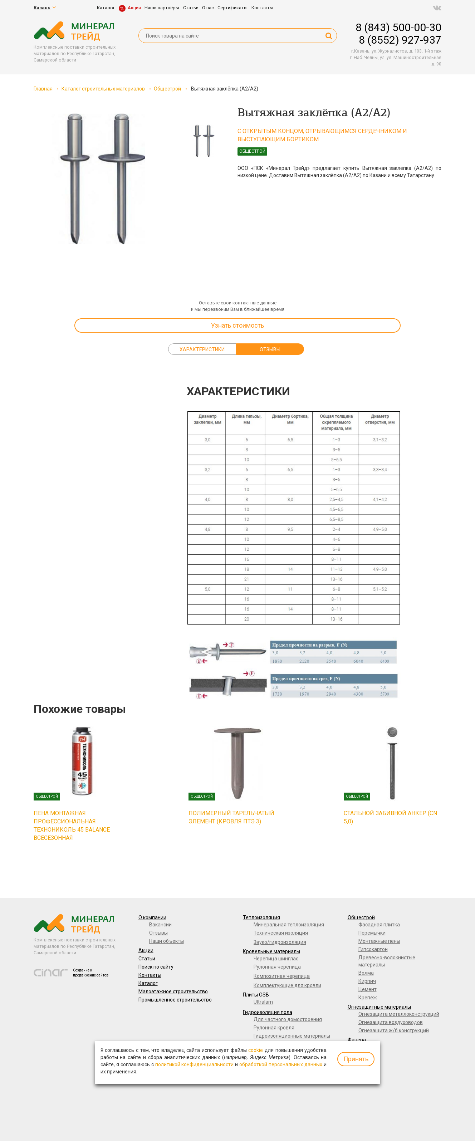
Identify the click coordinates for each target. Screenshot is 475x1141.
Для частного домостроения (288, 1019)
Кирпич (367, 981)
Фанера (357, 1040)
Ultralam (263, 1002)
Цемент (367, 989)
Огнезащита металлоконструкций (398, 1014)
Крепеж (367, 997)
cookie (255, 1050)
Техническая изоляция (281, 933)
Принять (355, 1059)
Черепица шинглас (276, 958)
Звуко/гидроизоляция (280, 942)
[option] (98, 179)
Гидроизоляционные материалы (292, 1036)
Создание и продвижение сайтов (90, 972)
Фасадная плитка (379, 924)
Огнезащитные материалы (379, 1007)
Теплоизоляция (261, 917)
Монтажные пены (379, 941)
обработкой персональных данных (280, 1064)
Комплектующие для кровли (287, 985)
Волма (366, 973)
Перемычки (372, 933)
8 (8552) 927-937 (400, 40)
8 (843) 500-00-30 (398, 27)
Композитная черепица (282, 976)
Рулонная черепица (277, 967)
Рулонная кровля (274, 1027)
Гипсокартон (373, 949)
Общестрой (167, 89)
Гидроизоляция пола (267, 1012)
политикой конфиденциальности (194, 1064)
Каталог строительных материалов (103, 89)
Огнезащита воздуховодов (390, 1022)
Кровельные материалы (271, 951)
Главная (43, 89)
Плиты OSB (256, 995)
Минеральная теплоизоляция (289, 924)
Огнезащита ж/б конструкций (393, 1030)
